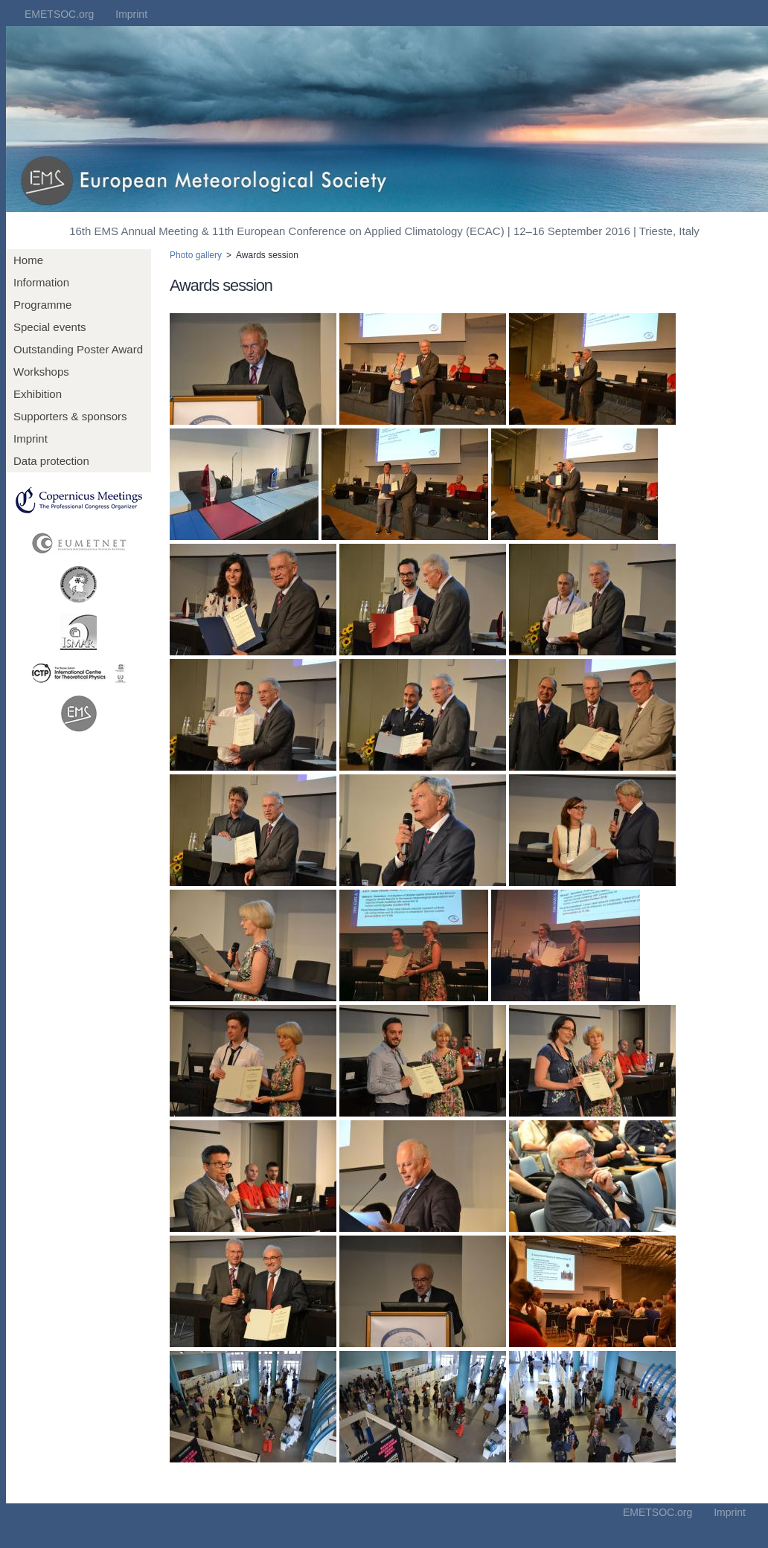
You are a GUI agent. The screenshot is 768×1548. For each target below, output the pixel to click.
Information (41, 282)
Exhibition (37, 394)
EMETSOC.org (59, 14)
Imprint (131, 14)
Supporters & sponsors (70, 416)
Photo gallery (196, 255)
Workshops (41, 371)
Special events (49, 327)
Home (28, 260)
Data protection (51, 461)
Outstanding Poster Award (78, 349)
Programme (42, 304)
